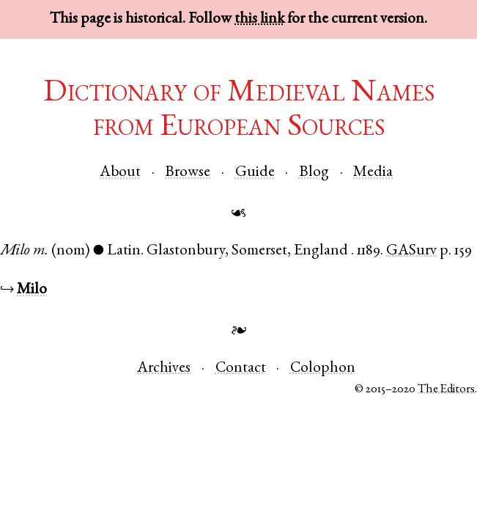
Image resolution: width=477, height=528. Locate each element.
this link (259, 19)
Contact (240, 368)
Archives (164, 368)
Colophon (322, 368)
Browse (187, 172)
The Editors (446, 390)
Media (373, 172)
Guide (255, 172)
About (120, 172)
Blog (314, 172)
